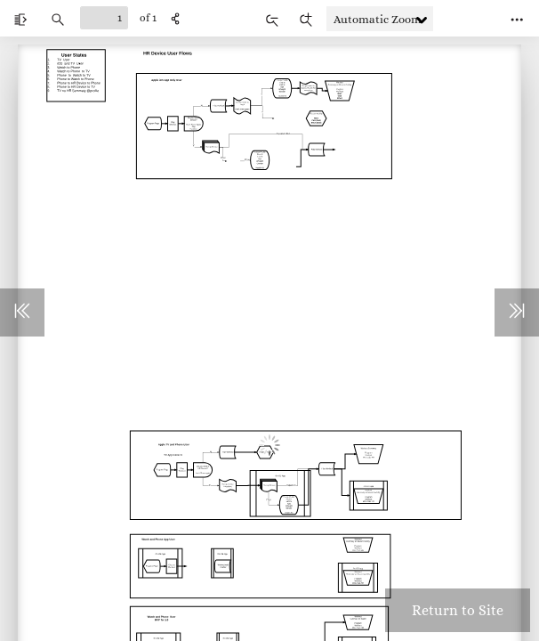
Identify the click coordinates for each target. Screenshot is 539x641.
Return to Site (457, 610)
